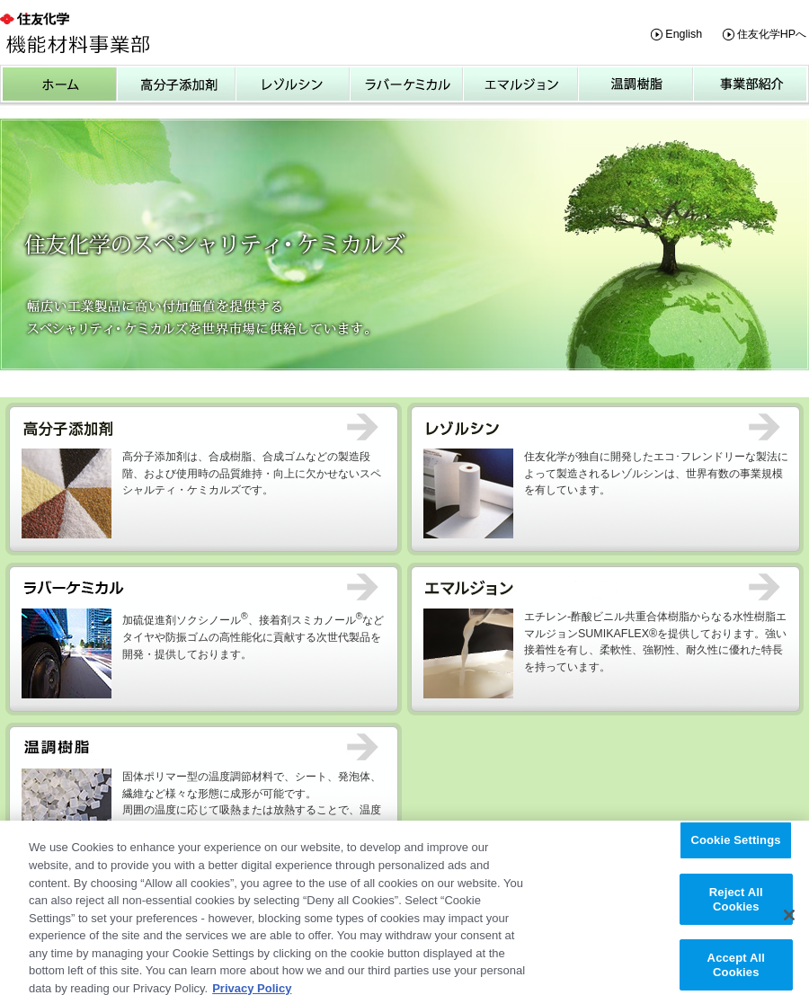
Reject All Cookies (736, 906)
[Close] (789, 922)
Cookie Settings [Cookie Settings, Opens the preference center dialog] (735, 847)
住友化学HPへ (771, 34)
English (683, 34)
